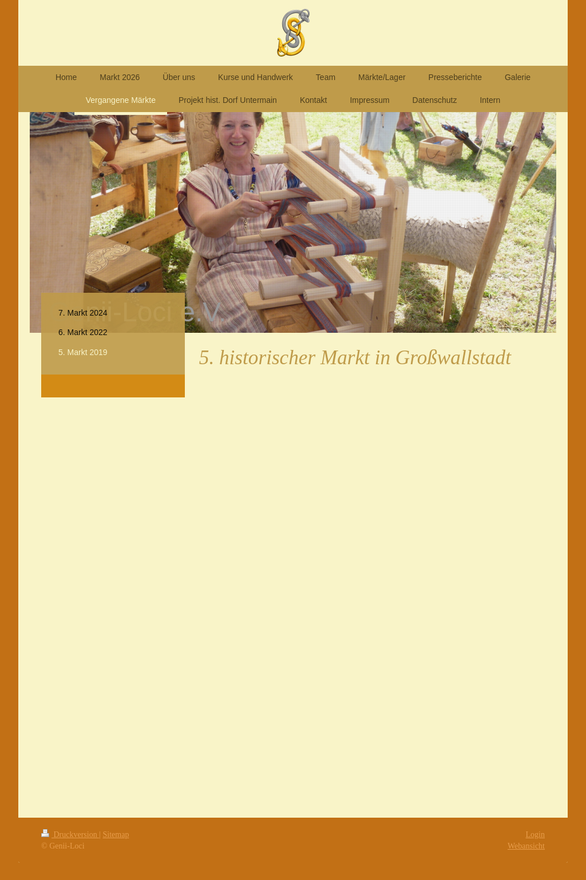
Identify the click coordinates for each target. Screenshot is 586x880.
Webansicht (526, 846)
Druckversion (70, 834)
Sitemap (116, 834)
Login (535, 834)
